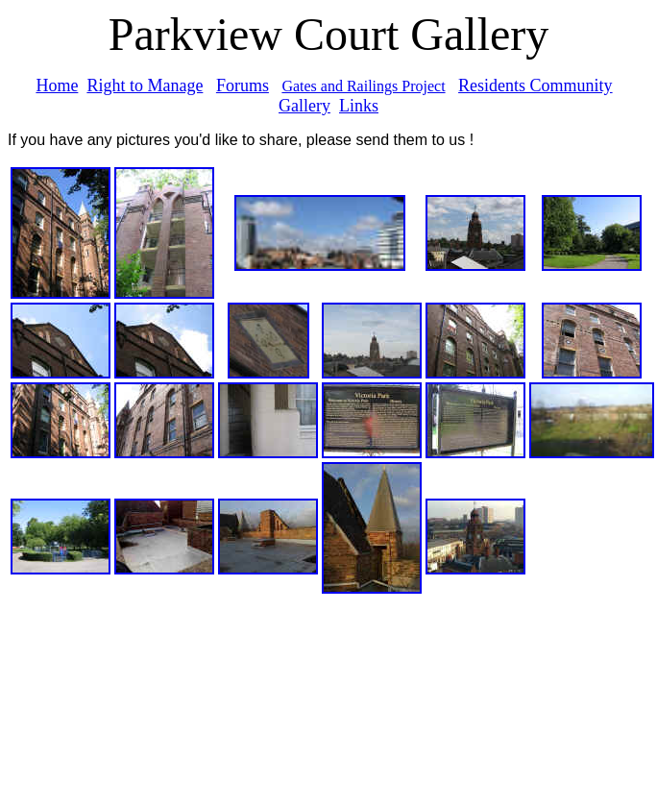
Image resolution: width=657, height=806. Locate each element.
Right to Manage (144, 85)
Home (57, 85)
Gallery (304, 105)
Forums (242, 85)
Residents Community (535, 85)
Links (358, 105)
